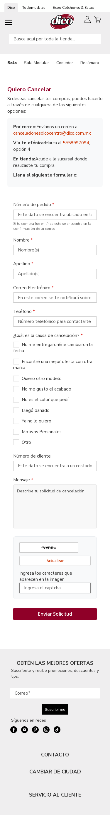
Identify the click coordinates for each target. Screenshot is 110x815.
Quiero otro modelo (42, 378)
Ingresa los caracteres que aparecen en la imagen (45, 576)
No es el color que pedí (45, 400)
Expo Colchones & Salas (73, 7)
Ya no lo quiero (36, 421)
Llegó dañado (36, 410)
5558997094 (76, 143)
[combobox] (55, 39)
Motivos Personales (42, 432)
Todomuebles (33, 7)
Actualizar (55, 560)
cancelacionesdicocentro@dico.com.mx (52, 133)
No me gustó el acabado (46, 389)
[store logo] (62, 21)
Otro (26, 442)
